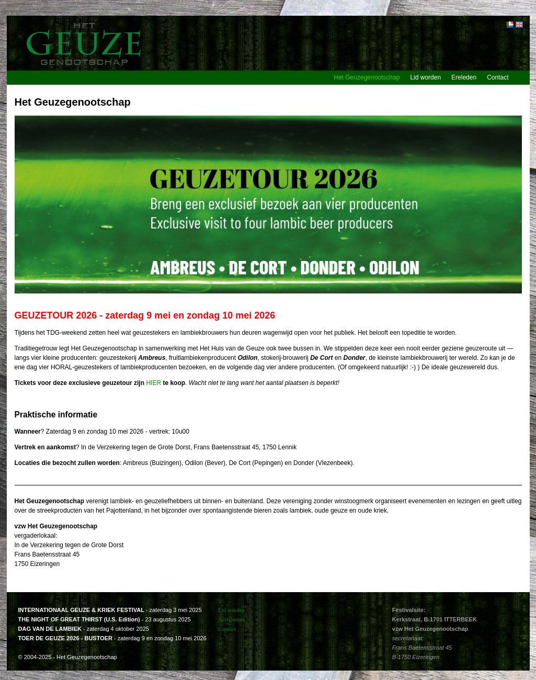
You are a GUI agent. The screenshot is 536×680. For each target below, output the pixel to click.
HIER (153, 383)
